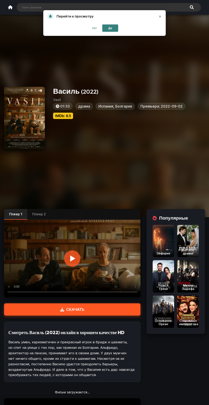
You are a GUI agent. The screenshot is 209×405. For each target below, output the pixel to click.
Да (110, 28)
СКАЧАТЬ (72, 309)
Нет (94, 28)
